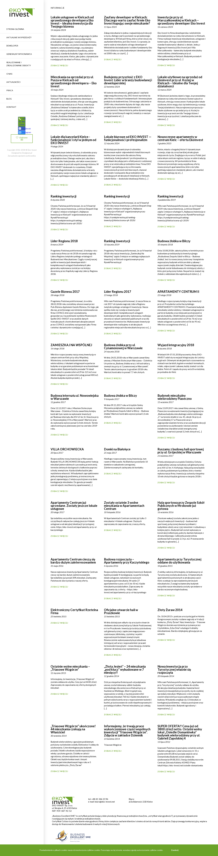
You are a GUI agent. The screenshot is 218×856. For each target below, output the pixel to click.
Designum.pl (27, 159)
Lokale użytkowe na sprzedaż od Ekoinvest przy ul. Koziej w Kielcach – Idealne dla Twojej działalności (180, 81)
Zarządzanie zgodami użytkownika (22, 162)
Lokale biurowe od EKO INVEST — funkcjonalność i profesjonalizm (127, 138)
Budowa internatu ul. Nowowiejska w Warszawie (75, 397)
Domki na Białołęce (117, 449)
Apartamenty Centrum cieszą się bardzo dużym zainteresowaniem (73, 560)
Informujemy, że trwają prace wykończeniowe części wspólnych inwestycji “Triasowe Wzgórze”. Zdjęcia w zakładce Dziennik (127, 730)
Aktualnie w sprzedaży (19, 37)
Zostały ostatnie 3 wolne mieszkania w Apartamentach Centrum (124, 506)
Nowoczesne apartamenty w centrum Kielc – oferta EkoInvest (180, 138)
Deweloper (12, 45)
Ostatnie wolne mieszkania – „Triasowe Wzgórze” (70, 668)
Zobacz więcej (59, 65)
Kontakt (11, 107)
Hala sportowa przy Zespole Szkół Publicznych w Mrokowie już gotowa (181, 506)
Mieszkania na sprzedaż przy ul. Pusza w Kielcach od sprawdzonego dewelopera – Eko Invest (74, 81)
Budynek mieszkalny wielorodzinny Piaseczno (175, 397)
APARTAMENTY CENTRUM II (178, 291)
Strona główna (15, 29)
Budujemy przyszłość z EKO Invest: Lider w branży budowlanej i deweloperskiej (128, 80)
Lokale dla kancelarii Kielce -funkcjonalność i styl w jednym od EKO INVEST (73, 140)
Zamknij (175, 850)
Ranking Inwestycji (117, 241)
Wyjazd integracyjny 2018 (176, 345)
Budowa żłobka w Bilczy (174, 241)
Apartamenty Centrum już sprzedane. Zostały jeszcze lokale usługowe (74, 506)
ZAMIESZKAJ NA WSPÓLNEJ (71, 345)
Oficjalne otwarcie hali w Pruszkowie (121, 611)
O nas (9, 74)
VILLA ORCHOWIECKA (67, 449)
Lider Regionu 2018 (64, 241)
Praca (9, 90)
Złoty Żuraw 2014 (170, 610)
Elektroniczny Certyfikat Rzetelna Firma (74, 611)
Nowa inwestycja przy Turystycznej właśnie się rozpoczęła (174, 669)
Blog (9, 99)
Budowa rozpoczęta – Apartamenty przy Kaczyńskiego (126, 560)
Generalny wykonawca (19, 54)
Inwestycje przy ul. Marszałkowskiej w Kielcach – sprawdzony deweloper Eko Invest (181, 20)
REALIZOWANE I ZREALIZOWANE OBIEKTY (18, 64)
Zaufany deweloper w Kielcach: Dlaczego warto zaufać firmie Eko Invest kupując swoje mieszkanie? (127, 20)
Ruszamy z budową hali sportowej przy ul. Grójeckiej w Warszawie (181, 450)
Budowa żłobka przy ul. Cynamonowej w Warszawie (123, 346)
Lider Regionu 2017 (117, 291)
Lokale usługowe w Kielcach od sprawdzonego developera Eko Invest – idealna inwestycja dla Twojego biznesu (72, 21)
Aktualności (13, 82)
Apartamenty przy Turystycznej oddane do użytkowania (179, 560)
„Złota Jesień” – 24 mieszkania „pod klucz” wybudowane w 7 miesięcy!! (125, 669)
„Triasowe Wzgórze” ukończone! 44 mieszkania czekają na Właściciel (73, 729)
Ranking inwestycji (63, 196)
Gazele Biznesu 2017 (65, 291)
